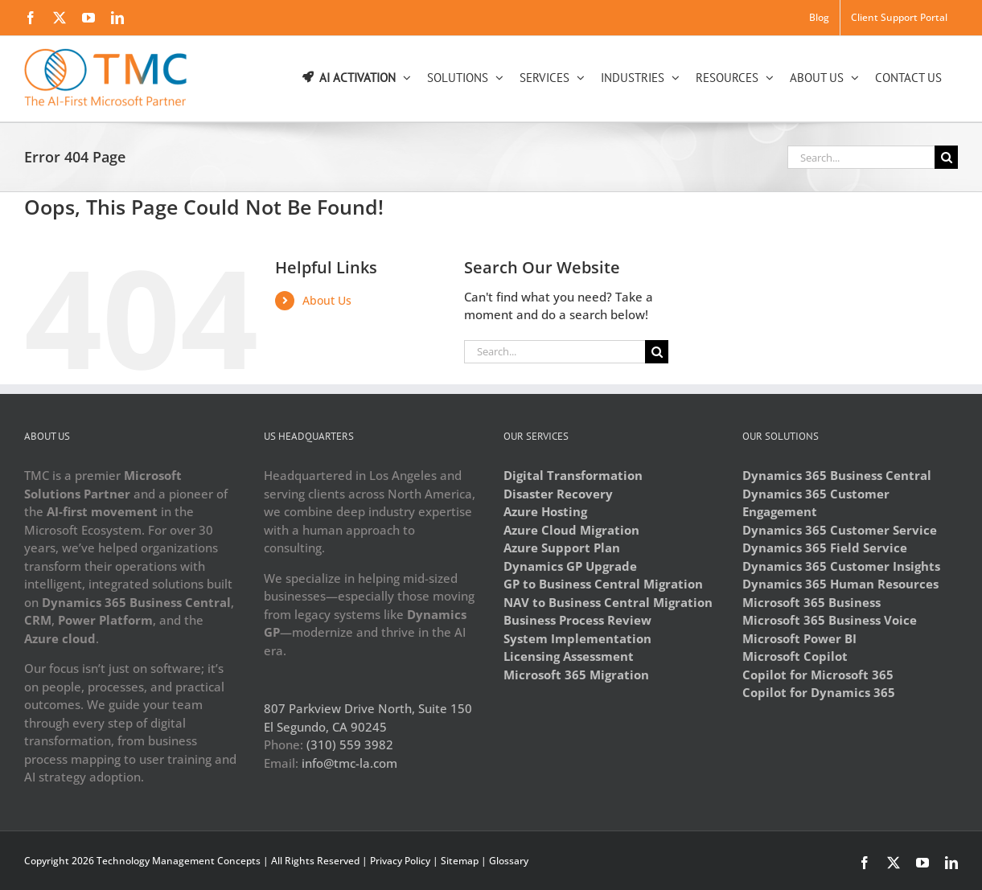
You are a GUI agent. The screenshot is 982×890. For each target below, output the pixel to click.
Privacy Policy (400, 860)
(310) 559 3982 (349, 744)
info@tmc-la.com (349, 763)
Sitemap (460, 860)
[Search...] (861, 157)
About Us (326, 300)
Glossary (508, 860)
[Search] (946, 157)
